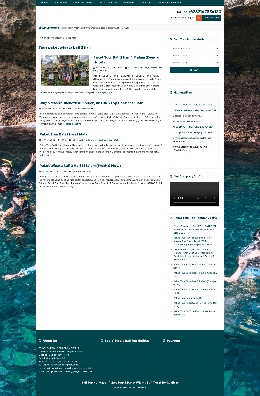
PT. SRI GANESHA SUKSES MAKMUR (193, 104)
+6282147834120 (204, 12)
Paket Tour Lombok (83, 2)
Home (44, 2)
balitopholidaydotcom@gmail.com (192, 132)
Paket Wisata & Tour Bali (186, 121)
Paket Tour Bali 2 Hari (137, 68)
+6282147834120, (183, 126)
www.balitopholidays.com (187, 137)
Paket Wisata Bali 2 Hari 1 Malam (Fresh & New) (80, 166)
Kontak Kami (207, 18)
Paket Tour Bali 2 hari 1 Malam (65, 134)
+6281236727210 (203, 126)
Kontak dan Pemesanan (169, 2)
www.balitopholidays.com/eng (56, 371)
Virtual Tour (145, 2)
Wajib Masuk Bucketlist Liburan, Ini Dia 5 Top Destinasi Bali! (91, 103)
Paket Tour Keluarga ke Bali (188, 298)
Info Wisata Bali (85, 108)
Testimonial (128, 2)
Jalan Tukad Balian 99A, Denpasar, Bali (194, 110)
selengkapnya (104, 92)
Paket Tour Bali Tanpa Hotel (105, 140)
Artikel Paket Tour (108, 2)
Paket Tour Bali (60, 2)
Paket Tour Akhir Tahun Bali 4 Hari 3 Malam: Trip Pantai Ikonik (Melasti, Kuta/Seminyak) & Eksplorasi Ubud (192, 241)
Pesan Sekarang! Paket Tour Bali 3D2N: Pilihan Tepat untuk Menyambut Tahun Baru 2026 (194, 229)
